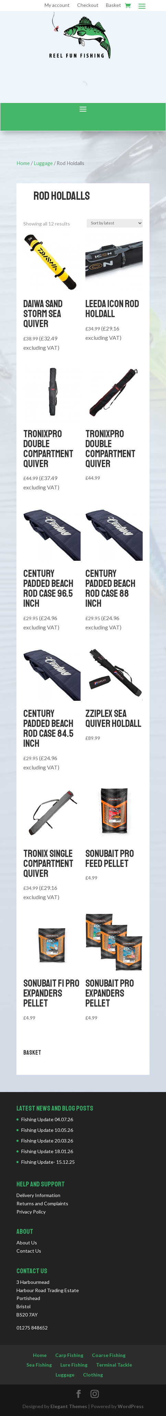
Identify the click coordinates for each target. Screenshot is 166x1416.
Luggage (43, 163)
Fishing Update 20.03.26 (47, 1141)
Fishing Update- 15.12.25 (48, 1162)
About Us (26, 1242)
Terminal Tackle (114, 1365)
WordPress (131, 1406)
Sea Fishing (39, 1365)
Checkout (87, 5)
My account (57, 5)
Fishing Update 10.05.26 (47, 1130)
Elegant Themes (68, 1406)
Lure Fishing (73, 1365)
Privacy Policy (31, 1212)
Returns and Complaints (42, 1203)
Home (23, 163)
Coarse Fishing (109, 1355)
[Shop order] (115, 223)
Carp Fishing (69, 1355)
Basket (113, 5)
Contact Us (28, 1251)
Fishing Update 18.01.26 (47, 1151)
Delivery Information (38, 1195)
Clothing (93, 1375)
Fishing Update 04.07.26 (47, 1119)
